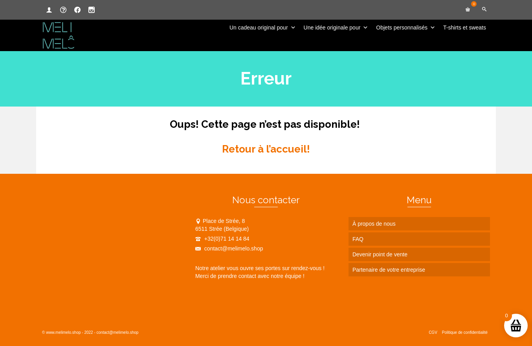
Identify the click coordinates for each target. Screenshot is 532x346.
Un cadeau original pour (262, 27)
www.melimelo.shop (63, 332)
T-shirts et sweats (464, 27)
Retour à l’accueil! (266, 149)
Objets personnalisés (405, 27)
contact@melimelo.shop (229, 248)
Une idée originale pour (336, 27)
